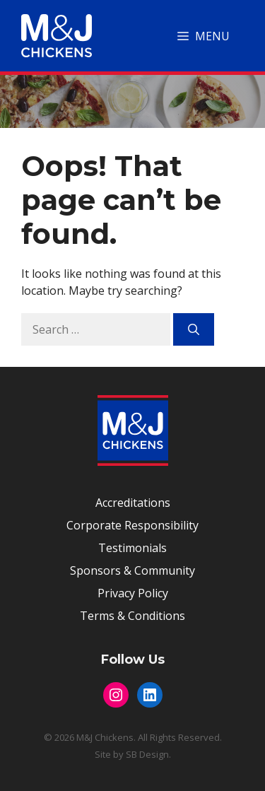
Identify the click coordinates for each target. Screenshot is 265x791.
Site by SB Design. (133, 754)
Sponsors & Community (132, 570)
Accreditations (132, 502)
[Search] (193, 329)
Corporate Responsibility (132, 525)
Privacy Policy (133, 593)
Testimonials (132, 548)
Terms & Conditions (132, 615)
